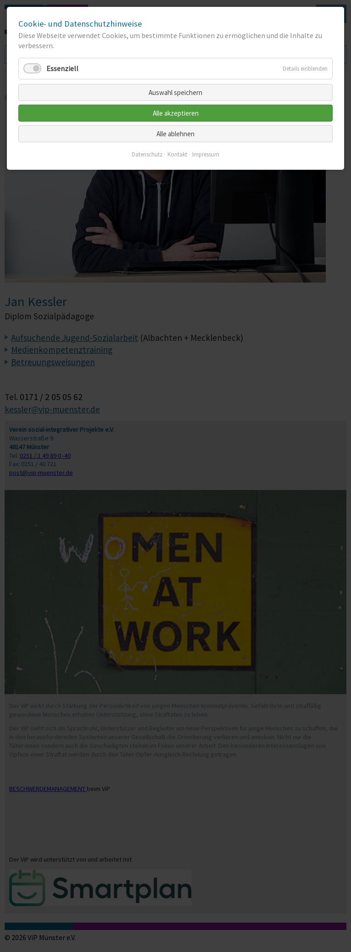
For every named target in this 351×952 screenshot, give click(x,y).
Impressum (205, 154)
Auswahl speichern (175, 92)
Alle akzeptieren (176, 113)
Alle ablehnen (175, 133)
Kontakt (177, 154)
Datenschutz (147, 154)
